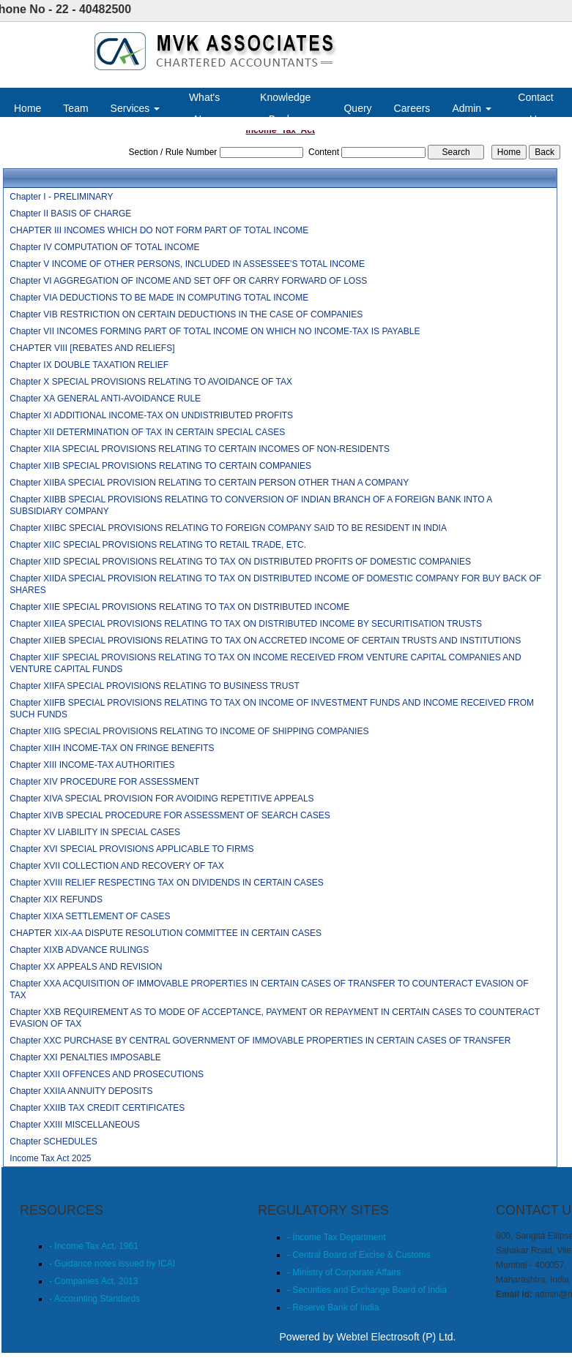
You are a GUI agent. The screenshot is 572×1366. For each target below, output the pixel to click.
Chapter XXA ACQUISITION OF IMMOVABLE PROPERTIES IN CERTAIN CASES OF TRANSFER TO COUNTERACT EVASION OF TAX (269, 989)
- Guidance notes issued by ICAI (112, 1264)
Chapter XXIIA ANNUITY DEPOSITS (81, 1091)
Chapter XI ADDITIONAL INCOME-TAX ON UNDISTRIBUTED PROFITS (151, 415)
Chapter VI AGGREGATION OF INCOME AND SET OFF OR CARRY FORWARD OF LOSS (188, 281)
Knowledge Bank (285, 108)
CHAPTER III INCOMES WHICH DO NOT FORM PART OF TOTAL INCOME (159, 230)
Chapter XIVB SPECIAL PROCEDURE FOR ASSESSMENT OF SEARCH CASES (170, 815)
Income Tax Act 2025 (50, 1158)
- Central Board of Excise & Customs (358, 1255)
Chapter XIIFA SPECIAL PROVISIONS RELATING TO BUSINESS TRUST (154, 686)
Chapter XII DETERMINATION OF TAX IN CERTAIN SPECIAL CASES (147, 432)
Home (27, 108)
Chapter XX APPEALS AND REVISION (86, 967)
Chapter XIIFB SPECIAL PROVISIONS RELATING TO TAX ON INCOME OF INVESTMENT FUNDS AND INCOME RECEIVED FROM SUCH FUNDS (272, 709)
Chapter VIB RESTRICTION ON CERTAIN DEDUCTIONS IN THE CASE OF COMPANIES (186, 314)
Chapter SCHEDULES (53, 1141)
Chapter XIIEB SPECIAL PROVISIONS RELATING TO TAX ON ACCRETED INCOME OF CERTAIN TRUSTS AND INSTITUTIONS (265, 640)
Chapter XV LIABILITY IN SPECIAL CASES (95, 832)
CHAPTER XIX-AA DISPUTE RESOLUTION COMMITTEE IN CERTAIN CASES (166, 933)
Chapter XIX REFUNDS (56, 899)
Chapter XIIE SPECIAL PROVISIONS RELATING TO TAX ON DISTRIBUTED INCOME (179, 607)
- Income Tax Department (336, 1237)
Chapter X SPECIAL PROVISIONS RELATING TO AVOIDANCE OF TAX (151, 382)
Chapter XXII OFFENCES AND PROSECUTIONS (107, 1074)
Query (357, 108)
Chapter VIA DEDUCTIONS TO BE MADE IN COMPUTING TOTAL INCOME (159, 298)
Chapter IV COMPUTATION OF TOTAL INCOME (104, 247)
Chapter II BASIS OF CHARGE (70, 213)
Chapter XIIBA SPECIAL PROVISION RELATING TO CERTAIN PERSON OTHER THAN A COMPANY (209, 483)
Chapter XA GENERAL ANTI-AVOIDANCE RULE (105, 398)
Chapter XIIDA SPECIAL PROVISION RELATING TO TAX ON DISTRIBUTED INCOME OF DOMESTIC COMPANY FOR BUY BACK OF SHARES (275, 584)
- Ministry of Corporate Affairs (344, 1272)
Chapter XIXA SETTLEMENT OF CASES (90, 916)
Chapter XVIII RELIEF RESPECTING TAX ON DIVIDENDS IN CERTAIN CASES (167, 883)
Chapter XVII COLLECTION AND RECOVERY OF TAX (117, 866)
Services (135, 108)
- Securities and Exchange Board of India (367, 1290)
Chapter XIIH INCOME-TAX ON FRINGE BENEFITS (112, 748)
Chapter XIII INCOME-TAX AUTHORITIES (92, 765)
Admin (471, 108)
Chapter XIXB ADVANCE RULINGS (79, 950)
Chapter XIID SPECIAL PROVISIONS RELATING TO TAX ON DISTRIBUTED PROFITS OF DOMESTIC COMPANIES (240, 561)
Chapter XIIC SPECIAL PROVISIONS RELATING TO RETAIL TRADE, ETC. (158, 545)
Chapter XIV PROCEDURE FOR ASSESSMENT (104, 782)
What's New (204, 108)
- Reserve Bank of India (333, 1307)
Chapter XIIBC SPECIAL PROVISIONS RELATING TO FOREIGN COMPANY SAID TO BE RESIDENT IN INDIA (228, 528)
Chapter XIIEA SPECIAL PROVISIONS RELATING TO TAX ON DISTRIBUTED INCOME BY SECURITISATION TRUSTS (246, 624)
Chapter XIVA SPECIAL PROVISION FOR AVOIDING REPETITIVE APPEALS (161, 798)
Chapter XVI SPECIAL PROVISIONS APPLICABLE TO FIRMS (131, 849)
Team (75, 108)
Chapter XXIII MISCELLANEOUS (74, 1125)
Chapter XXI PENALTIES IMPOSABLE (85, 1057)
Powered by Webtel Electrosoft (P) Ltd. (368, 1337)
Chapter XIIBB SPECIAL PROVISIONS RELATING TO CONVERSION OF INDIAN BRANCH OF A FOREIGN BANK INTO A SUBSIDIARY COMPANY (250, 505)
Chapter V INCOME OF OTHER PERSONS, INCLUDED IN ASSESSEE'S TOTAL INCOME (187, 264)
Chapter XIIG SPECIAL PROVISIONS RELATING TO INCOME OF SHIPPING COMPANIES (189, 731)
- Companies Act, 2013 (93, 1281)
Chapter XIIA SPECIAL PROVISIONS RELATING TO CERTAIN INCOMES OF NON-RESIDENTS (200, 449)
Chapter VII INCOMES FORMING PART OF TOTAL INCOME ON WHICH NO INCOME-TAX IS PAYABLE (215, 331)
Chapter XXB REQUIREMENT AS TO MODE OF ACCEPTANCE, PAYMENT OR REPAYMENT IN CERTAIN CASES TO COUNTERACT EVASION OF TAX (274, 1018)
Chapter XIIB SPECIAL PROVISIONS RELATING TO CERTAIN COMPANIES (160, 466)
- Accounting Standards (94, 1299)
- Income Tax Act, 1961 (93, 1246)
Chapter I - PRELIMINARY (61, 197)
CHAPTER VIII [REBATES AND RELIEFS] (92, 348)
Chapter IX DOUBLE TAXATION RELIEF (89, 365)
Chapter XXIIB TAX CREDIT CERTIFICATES (97, 1108)
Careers (412, 108)
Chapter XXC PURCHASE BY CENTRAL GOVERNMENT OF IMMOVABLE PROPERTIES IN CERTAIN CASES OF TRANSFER (260, 1040)
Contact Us (535, 108)
